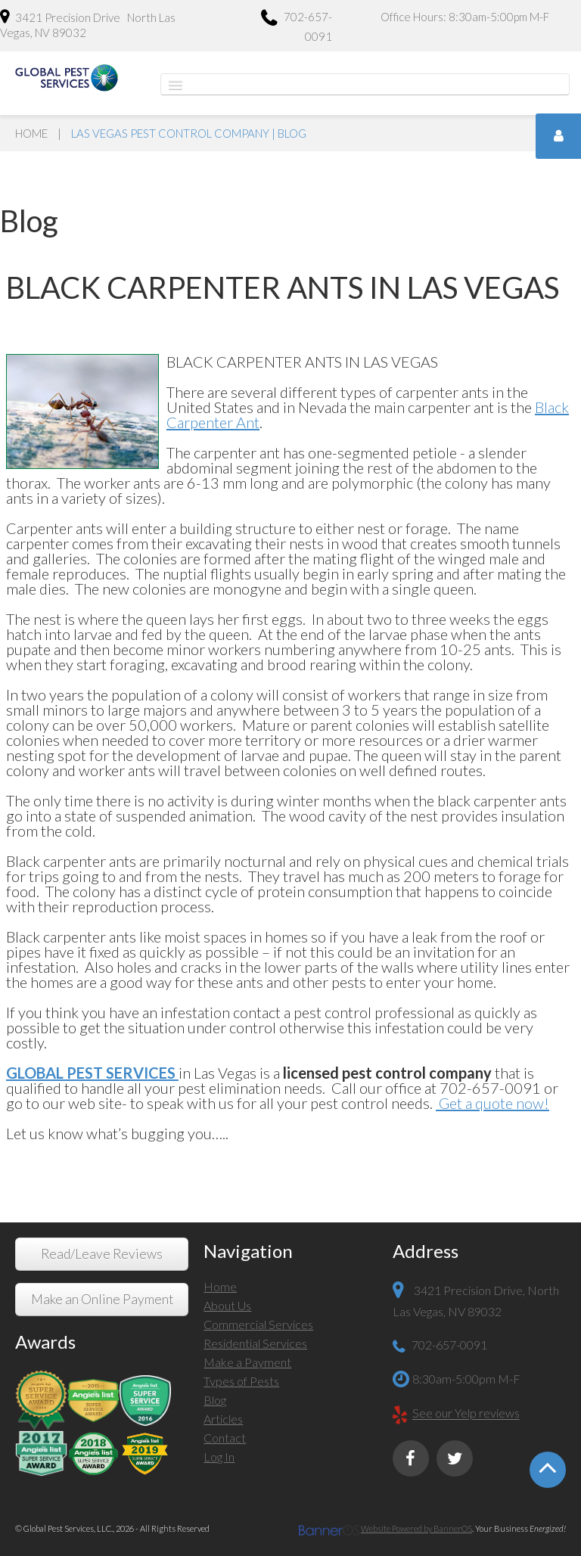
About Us (227, 1305)
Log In (219, 1456)
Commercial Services (258, 1324)
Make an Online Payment (102, 1299)
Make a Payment (247, 1362)
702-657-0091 (296, 26)
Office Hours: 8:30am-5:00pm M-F (465, 16)
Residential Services (255, 1343)
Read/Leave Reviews (102, 1254)
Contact (225, 1437)
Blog (215, 1400)
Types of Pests (241, 1381)
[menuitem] (290, 1288)
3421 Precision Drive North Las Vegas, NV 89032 (88, 24)
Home (31, 133)
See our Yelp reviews (466, 1413)
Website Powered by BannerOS (416, 1528)
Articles (223, 1419)
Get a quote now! (492, 1103)
